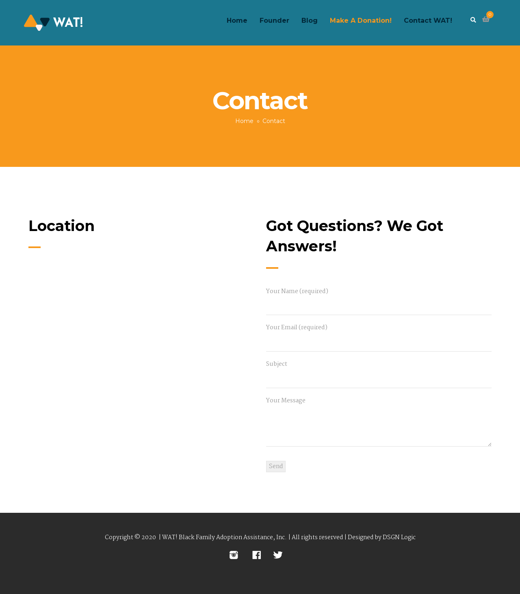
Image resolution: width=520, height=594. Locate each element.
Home (244, 121)
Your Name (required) (379, 299)
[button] (486, 19)
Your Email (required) (379, 335)
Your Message (379, 423)
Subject (379, 371)
